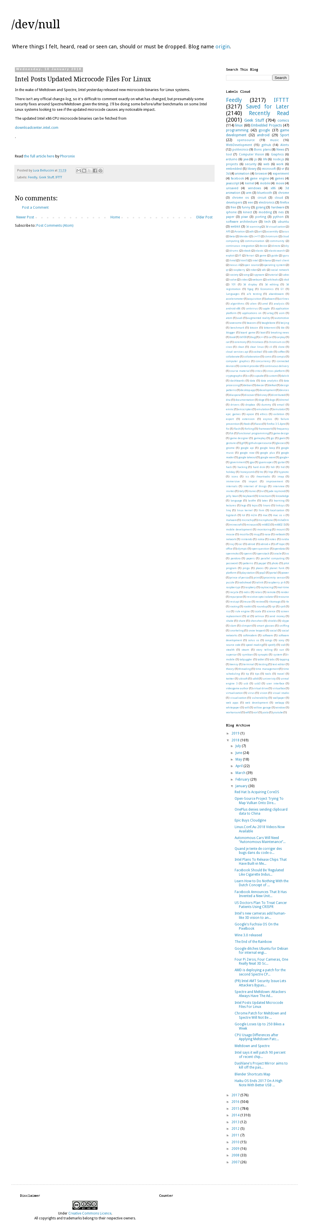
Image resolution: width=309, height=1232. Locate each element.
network (231, 539)
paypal (262, 563)
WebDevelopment (239, 145)
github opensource (260, 443)
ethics (264, 414)
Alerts (284, 145)
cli (271, 346)
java (246, 159)
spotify (272, 644)
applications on (252, 313)
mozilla (244, 534)
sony (281, 640)
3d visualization (275, 226)
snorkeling (236, 630)
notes (272, 539)
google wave (267, 457)
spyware (259, 274)
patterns (248, 563)
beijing (284, 322)
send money (277, 616)
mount (280, 529)
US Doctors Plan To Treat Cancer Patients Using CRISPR (261, 905)
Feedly (32, 177)
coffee (281, 351)
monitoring (264, 529)
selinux (259, 616)
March (240, 773)
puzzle (230, 582)
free (233, 207)
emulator (279, 409)
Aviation (240, 231)
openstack (263, 553)
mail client (282, 260)
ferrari (250, 255)
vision (264, 692)
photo (275, 563)
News (280, 149)
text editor (278, 664)
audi (240, 317)
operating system (274, 264)
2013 (235, 1122)
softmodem (250, 635)
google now (247, 452)
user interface (275, 683)
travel (280, 673)
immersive (233, 481)
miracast (251, 524)
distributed (278, 394)
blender (244, 236)
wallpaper (279, 697)
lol (243, 515)
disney (263, 394)
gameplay (260, 438)
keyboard (248, 495)
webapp (279, 702)
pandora (236, 558)
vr (283, 169)
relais (258, 592)
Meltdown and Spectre (252, 1046)
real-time (283, 587)
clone (281, 346)
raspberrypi (233, 587)
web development (256, 702)
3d (228, 173)
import (253, 481)
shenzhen (256, 620)
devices (284, 390)
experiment (281, 173)
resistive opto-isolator (260, 596)
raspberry (239, 269)
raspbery (250, 587)
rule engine (242, 611)
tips (257, 673)
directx (276, 245)
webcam (257, 279)
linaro (266, 505)
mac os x (279, 515)
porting (260, 217)
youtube (278, 712)
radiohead (245, 582)
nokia (261, 539)
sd (248, 616)
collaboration (252, 356)
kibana (267, 260)
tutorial (273, 274)
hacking (242, 467)
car (270, 337)
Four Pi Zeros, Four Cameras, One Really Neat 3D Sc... (261, 961)
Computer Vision (251, 154)
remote (271, 592)
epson (250, 414)
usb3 (257, 683)
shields (272, 620)
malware (231, 520)
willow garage (262, 707)
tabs (272, 659)
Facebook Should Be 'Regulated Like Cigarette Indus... (259, 872)
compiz (280, 356)
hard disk (259, 467)
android (263, 135)
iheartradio (263, 476)
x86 (273, 188)
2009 (235, 1149)
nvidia (285, 539)
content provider (250, 366)
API (228, 231)
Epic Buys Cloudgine (250, 820)
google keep (267, 447)
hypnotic (283, 471)
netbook (280, 534)
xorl (255, 712)
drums (234, 250)
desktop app (248, 390)
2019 (235, 733)
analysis (279, 303)
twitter (230, 678)
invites (230, 491)
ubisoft (243, 678)
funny (246, 207)
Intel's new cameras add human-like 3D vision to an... (260, 915)
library (251, 169)
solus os (253, 640)
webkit (235, 226)
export (230, 418)
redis (246, 592)
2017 (235, 1095)
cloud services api (237, 351)
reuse (247, 601)
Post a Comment (35, 208)
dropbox (250, 404)
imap (281, 476)
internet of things (255, 486)
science (271, 611)
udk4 (255, 678)
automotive (282, 317)
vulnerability (260, 697)
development (268, 390)
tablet (261, 659)
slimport (246, 625)
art (260, 231)
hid (283, 467)
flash (237, 428)
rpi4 (282, 606)
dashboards (237, 380)
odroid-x (265, 544)
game (263, 255)
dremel (284, 399)
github (266, 145)
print (256, 577)
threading (245, 668)
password (232, 563)
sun (281, 649)
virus (251, 692)
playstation (248, 572)
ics (247, 476)
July (238, 746)
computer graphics (238, 361)
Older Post (204, 217)
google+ (284, 457)
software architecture (241, 222)
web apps (232, 702)
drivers (235, 404)
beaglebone (269, 322)
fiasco (258, 423)
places (260, 568)
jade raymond (276, 491)
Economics (267, 289)
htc (261, 471)
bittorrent (270, 327)
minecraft (236, 524)
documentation (244, 399)
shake (229, 620)
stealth (230, 649)
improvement (274, 481)
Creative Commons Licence (89, 1213)
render (285, 592)
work (280, 164)
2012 (235, 1129)
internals (231, 486)
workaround (233, 712)
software (267, 635)
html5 (244, 260)
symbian (247, 654)
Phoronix (67, 156)
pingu (246, 568)
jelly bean (232, 495)
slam (233, 625)
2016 (235, 1102)
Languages (232, 293)
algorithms (237, 303)
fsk (231, 433)
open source (251, 264)
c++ (262, 337)
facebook (237, 178)
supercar (231, 654)
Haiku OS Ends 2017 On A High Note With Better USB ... (258, 1083)
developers (234, 202)
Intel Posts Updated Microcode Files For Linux (259, 1005)
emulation (263, 409)
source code (233, 644)
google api (247, 447)
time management (267, 668)
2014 (235, 1115)
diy (287, 245)
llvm (261, 510)
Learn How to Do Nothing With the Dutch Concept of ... (261, 883)
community (277, 240)
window (280, 707)
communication (254, 240)
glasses (280, 443)
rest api (234, 601)
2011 (235, 1135)
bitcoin (254, 327)
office (229, 548)
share (241, 620)
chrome (283, 193)
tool (229, 154)
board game (247, 332)
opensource (246, 140)
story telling (264, 649)
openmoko (232, 553)
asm (282, 313)
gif (242, 443)
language (236, 500)
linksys (280, 505)
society (234, 274)
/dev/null (35, 24)
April (239, 766)
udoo (286, 274)
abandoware (276, 293)
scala (258, 611)
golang (261, 207)
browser (261, 173)
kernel (249, 183)
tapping (284, 659)
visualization (238, 697)
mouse (230, 534)
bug (253, 337)
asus (286, 231)
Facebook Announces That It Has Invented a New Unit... (261, 894)
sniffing (284, 625)
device (263, 245)
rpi (273, 606)
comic (268, 356)
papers (250, 558)
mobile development (239, 529)
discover (250, 394)
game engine (259, 178)
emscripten (245, 409)
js (255, 159)
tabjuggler (246, 659)
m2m (254, 515)
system (277, 654)
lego (243, 505)
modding (265, 212)
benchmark (237, 327)
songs (268, 640)
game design (281, 433)
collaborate (232, 356)
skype (285, 620)
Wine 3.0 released (248, 935)
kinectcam (265, 495)
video (244, 279)
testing (263, 664)
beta (232, 236)
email (280, 404)
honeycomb (247, 471)
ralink (259, 582)
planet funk (277, 568)
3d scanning (253, 226)
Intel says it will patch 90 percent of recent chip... (260, 1055)
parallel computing (273, 558)
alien (253, 303)
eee (250, 202)
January (241, 786)
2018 (235, 740)
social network (280, 269)
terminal (248, 664)
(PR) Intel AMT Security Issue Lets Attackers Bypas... (260, 983)
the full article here (39, 156)
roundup (262, 606)
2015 (235, 1109)
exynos (267, 418)
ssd (283, 644)
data (252, 380)
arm (248, 193)
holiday (230, 471)
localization (277, 510)
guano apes (266, 462)
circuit (262, 198)
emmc (230, 409)
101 (233, 284)
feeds (247, 423)
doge (262, 399)
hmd (233, 260)
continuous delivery (276, 366)
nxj (232, 544)
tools (268, 673)
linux (239, 125)
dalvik (285, 375)
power (285, 572)
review (260, 601)
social (273, 630)
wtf (247, 712)
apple (266, 308)
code (270, 351)
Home (115, 217)
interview (278, 486)
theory (230, 668)
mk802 (266, 524)
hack (229, 467)
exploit (230, 255)
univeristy (269, 678)
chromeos (257, 341)
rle (287, 601)
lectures (231, 505)
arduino (231, 159)
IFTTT (59, 177)
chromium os (276, 341)
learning (279, 500)
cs (248, 375)
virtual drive (260, 688)
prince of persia (239, 577)
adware (270, 298)
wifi (247, 707)
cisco (229, 346)
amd (265, 303)
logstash (231, 515)
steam (245, 649)
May (239, 759)
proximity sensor (274, 577)
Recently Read (269, 113)
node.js (278, 159)
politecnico (240, 149)
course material (240, 370)
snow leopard (256, 630)
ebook (247, 250)
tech (267, 222)
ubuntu (283, 222)
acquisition (255, 298)
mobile (265, 183)
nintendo (246, 539)
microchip (247, 520)
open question (261, 548)
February (242, 779)
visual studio (281, 692)
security (250, 164)
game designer (239, 438)
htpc (271, 471)
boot (263, 332)
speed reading (254, 644)
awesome (236, 322)
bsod (232, 337)
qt (227, 269)
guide (274, 255)
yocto (265, 712)
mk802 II (279, 524)
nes (281, 212)
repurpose (236, 596)
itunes (253, 491)
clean (241, 346)
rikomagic (275, 601)
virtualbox (279, 688)
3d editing (272, 284)
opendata (279, 548)
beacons (252, 322)
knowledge (282, 495)
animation (242, 173)
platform (231, 572)
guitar (281, 462)
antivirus (252, 308)
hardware (277, 207)
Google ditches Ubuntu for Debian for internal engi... (261, 951)
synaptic (263, 654)
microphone (265, 520)
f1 (240, 255)
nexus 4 (234, 264)
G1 (282, 289)
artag (270, 313)
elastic (259, 250)
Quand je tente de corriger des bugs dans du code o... (258, 851)
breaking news (280, 332)
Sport (284, 135)
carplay (280, 337)
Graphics (277, 154)
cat (227, 341)
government (237, 462)
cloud (279, 198)
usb (245, 683)
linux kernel (245, 510)
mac (265, 515)
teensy (234, 664)
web (267, 164)
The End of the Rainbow (253, 942)
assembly (272, 231)
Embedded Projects (266, 125)
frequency (283, 428)
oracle (278, 553)
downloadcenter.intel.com (36, 127)
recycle (234, 592)
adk (251, 231)
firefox (284, 202)
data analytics (269, 380)
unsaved (232, 188)
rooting (234, 606)
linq (228, 510)
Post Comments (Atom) (54, 226)
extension (248, 418)
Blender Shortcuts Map (252, 1074)
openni (248, 553)
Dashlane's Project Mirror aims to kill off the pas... (261, 1065)
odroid (251, 544)
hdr (273, 467)
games (279, 178)
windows (254, 188)
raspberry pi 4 (276, 582)
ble (283, 327)
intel (255, 260)
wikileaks (273, 279)
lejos (255, 505)
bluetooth (264, 193)
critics (258, 370)
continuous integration (240, 245)
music (274, 140)
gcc (272, 438)
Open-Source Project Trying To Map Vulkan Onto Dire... (259, 801)
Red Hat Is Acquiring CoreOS (257, 792)
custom (272, 375)
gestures (231, 443)
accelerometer (234, 298)
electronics (267, 202)
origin (222, 47)
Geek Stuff (46, 177)
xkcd (286, 279)
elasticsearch (277, 250)
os (287, 553)
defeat (272, 385)
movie (280, 183)
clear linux (257, 346)
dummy (266, 404)
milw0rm (283, 520)
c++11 (256, 236)
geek (282, 438)
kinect (247, 212)
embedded (234, 169)
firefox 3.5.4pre (276, 423)
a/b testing (254, 293)
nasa (267, 534)
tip (247, 673)
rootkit (248, 606)
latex (265, 500)
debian (248, 385)
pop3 (262, 572)
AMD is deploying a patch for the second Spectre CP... (260, 972)
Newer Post (25, 217)
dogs (272, 399)
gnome (230, 447)
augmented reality (258, 317)
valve (233, 279)
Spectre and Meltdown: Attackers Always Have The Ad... (260, 994)
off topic (280, 544)
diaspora (235, 394)
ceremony (240, 341)
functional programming (253, 433)
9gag (250, 289)
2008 (235, 1155)
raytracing (266, 587)
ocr (241, 544)
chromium (271, 236)
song (246, 274)
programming (237, 130)
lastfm (252, 500)
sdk (264, 269)
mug (257, 534)
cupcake (259, 375)
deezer (260, 385)
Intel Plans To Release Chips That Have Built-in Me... (261, 862)
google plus (267, 452)
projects (232, 164)
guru (286, 255)
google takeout (247, 457)
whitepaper (233, 707)
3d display (250, 284)
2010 (235, 1142)
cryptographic (234, 375)
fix (227, 428)
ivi (262, 491)
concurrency (263, 361)
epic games (233, 414)
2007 (235, 1162)
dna (228, 399)
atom (229, 317)
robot (253, 269)
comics (283, 121)
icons (234, 476)
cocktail (257, 351)
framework (265, 428)
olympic (242, 548)
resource (283, 596)
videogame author (237, 688)
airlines (284, 298)
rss (228, 611)
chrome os (240, 198)
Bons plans (262, 149)
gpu (252, 462)
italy (241, 491)
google (264, 130)
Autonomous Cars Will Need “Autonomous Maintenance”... (260, 840)
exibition (279, 414)
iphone (231, 212)
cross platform (276, 370)
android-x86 (233, 308)
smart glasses (265, 625)
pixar (244, 217)
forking (249, 428)
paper (230, 217)
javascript (232, 183)
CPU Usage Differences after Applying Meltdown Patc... (257, 1037)
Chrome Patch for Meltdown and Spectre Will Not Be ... (260, 1015)
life (265, 159)
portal (273, 572)
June (239, 753)
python (278, 217)
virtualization (234, 692)
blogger (230, 332)
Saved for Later (267, 106)
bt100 (243, 337)
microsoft (269, 169)
